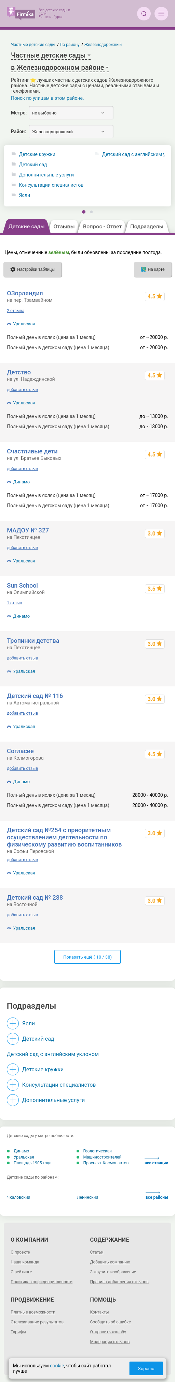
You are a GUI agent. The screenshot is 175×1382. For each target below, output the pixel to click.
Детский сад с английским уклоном (53, 1054)
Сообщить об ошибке (110, 1322)
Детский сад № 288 (35, 897)
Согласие (20, 751)
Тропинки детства (33, 640)
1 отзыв (14, 603)
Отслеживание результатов (37, 1322)
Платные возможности (33, 1312)
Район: (18, 131)
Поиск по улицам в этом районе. (47, 98)
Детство (19, 372)
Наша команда (25, 1262)
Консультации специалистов (51, 185)
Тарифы (18, 1332)
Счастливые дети (32, 451)
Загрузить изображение (113, 1272)
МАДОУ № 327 (28, 530)
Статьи (97, 1252)
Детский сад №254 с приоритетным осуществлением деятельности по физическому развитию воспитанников (64, 837)
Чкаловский (18, 1197)
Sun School (22, 585)
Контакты (99, 1312)
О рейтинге (21, 1272)
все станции (156, 1161)
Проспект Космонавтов (103, 1163)
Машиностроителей (99, 1157)
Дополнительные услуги (46, 174)
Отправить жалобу (108, 1332)
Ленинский (87, 1197)
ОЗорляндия (25, 293)
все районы (157, 1195)
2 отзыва (15, 310)
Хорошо (146, 1368)
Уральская (24, 323)
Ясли (24, 195)
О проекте (20, 1252)
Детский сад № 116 (35, 695)
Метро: (19, 112)
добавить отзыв (22, 389)
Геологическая (94, 1151)
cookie (57, 1365)
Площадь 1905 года (29, 1163)
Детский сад (33, 164)
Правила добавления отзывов (119, 1281)
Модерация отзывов (110, 1341)
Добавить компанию (110, 1262)
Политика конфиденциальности (41, 1281)
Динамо (21, 481)
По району (70, 44)
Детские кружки (37, 154)
